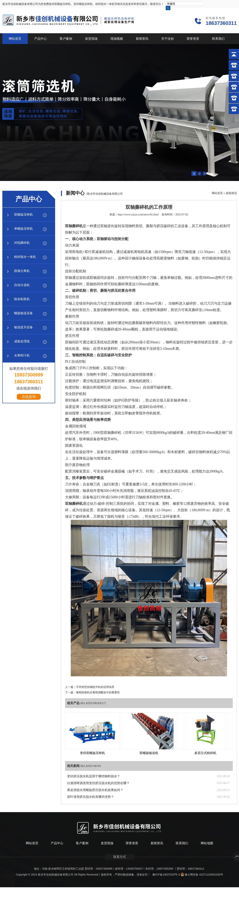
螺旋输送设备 (23, 313)
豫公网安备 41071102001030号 (202, 874)
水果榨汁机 (22, 355)
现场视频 (116, 38)
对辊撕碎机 (22, 242)
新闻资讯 (142, 38)
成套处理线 (22, 341)
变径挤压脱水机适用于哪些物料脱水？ (93, 776)
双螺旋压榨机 (23, 214)
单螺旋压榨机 (23, 228)
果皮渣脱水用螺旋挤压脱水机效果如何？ (95, 790)
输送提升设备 (23, 327)
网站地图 (207, 843)
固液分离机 (22, 271)
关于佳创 (167, 38)
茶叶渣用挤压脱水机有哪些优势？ (90, 796)
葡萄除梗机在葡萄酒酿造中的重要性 (98, 692)
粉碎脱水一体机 (25, 256)
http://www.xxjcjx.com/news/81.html (138, 214)
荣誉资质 (193, 38)
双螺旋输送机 (149, 753)
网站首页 (15, 38)
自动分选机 (22, 285)
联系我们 (218, 38)
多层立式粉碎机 (205, 753)
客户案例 (66, 38)
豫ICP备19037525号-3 (166, 874)
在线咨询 (29, 397)
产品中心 (40, 38)
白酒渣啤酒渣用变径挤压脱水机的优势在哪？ (98, 783)
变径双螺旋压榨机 (92, 753)
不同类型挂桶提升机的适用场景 (95, 687)
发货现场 (91, 38)
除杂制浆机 (22, 299)
